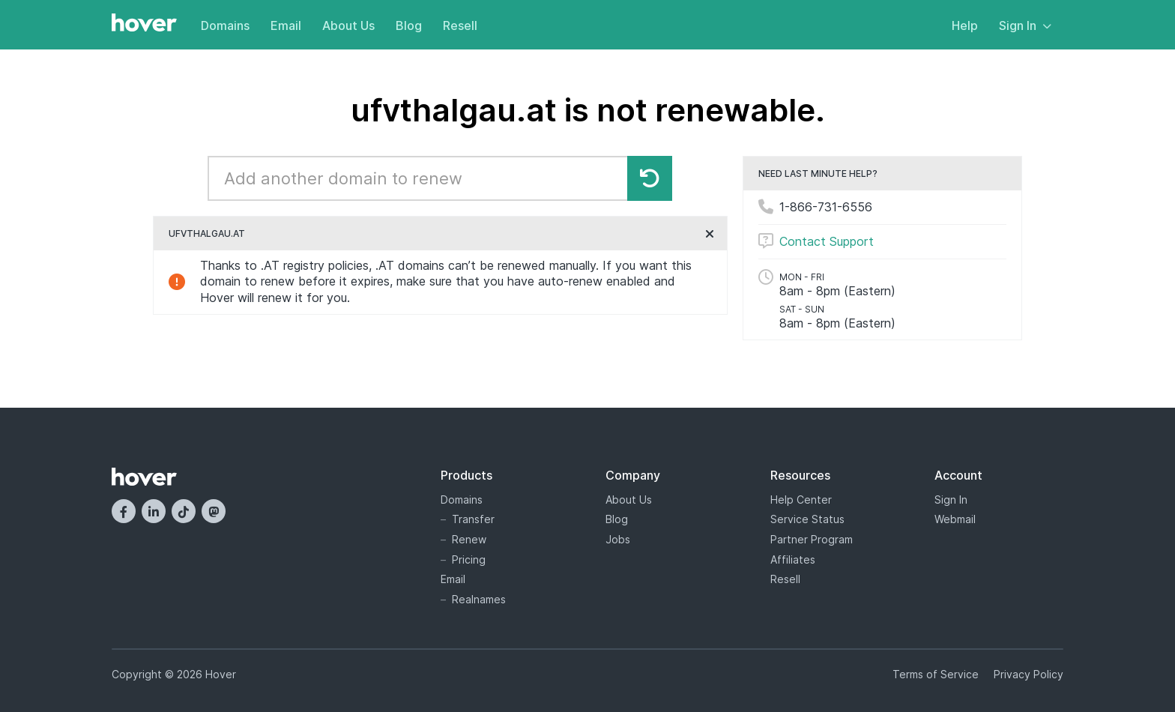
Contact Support (826, 241)
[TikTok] (184, 511)
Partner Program (811, 539)
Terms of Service (935, 674)
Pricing (469, 559)
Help (965, 25)
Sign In (1025, 25)
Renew (469, 539)
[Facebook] (124, 511)
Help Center (801, 499)
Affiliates (792, 559)
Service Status (807, 519)
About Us (348, 25)
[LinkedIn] (154, 511)
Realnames (479, 599)
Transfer (473, 519)
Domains (225, 25)
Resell (460, 25)
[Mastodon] (214, 511)
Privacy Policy (1028, 674)
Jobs (617, 539)
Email (286, 25)
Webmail (955, 519)
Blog (409, 25)
